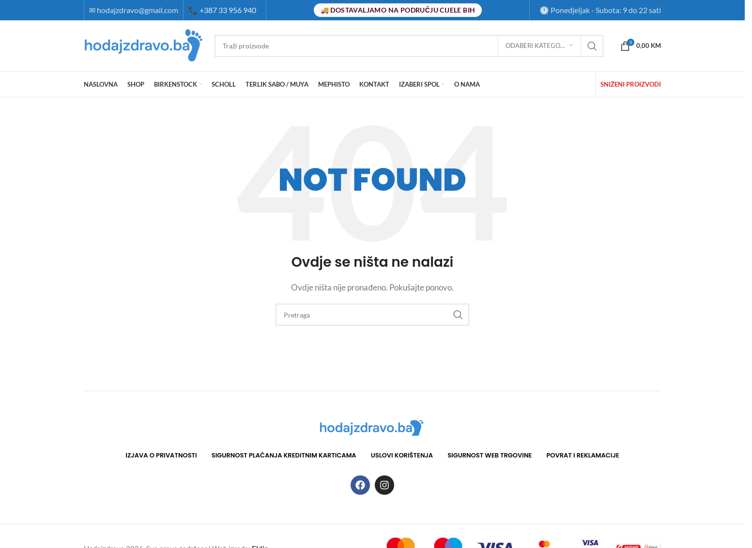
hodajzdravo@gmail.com (137, 10)
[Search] (409, 46)
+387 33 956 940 (222, 10)
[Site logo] (144, 44)
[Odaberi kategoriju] (539, 46)
